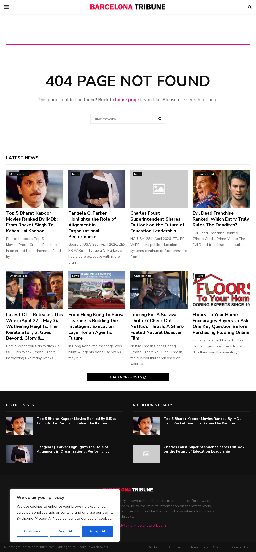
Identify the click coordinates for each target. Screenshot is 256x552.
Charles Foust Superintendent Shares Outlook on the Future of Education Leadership (157, 222)
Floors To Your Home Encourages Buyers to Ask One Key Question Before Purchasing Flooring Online (221, 323)
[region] (65, 515)
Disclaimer (156, 547)
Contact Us (240, 547)
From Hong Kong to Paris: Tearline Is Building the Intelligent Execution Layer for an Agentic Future (95, 326)
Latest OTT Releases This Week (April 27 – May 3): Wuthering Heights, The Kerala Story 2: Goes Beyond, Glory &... (34, 326)
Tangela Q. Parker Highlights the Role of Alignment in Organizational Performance (92, 225)
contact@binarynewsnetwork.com (138, 525)
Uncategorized (19, 174)
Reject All (65, 531)
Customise (32, 531)
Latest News (22, 158)
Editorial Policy (197, 547)
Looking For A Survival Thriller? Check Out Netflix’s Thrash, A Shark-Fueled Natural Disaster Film (157, 326)
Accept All (98, 531)
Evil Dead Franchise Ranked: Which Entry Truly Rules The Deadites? (221, 219)
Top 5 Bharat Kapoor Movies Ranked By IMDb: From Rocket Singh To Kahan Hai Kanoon (32, 222)
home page (127, 99)
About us (175, 547)
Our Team (220, 547)
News (75, 174)
